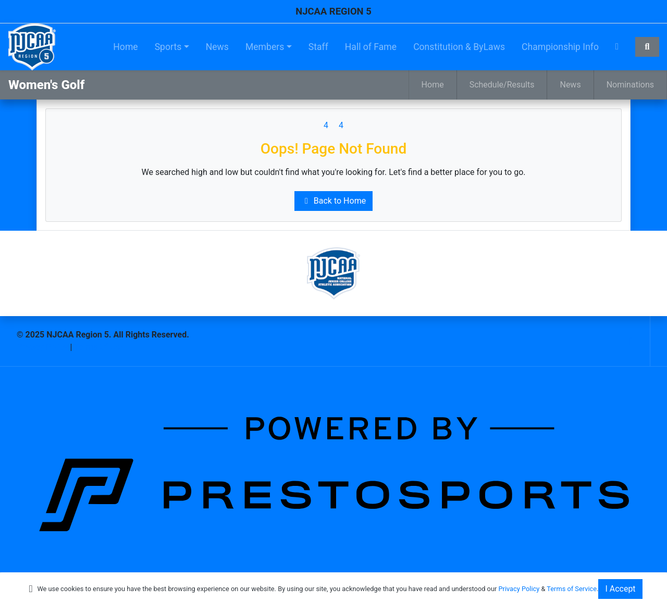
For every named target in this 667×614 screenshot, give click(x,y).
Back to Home (333, 201)
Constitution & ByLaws (459, 47)
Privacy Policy (42, 347)
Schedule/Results (502, 85)
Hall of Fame (371, 47)
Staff (318, 47)
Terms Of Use (99, 347)
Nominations (630, 85)
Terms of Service (572, 589)
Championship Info (560, 47)
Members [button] (264, 47)
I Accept (620, 589)
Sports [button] (168, 47)
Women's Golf (46, 85)
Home (125, 47)
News (217, 47)
